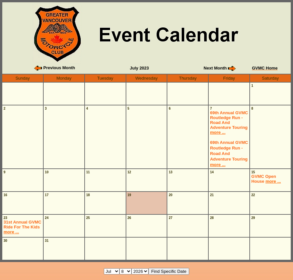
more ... (217, 132)
